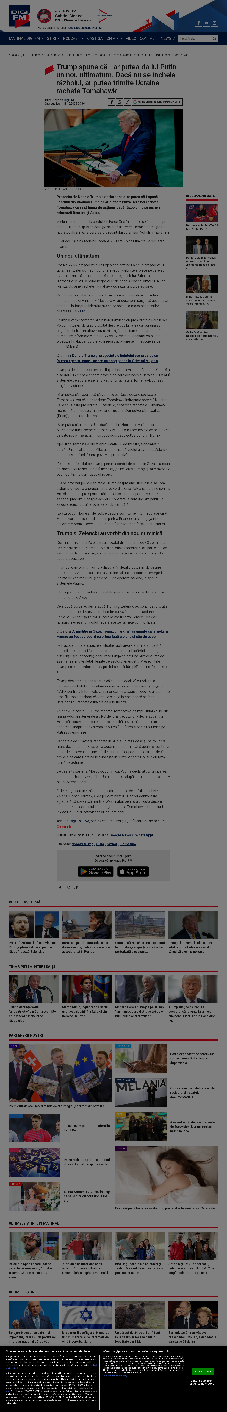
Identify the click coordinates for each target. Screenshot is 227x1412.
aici (7, 1391)
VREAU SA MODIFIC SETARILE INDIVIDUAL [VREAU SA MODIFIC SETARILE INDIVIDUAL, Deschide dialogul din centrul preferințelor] (202, 1382)
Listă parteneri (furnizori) (115, 1376)
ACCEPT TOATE (202, 1371)
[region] (113, 1379)
